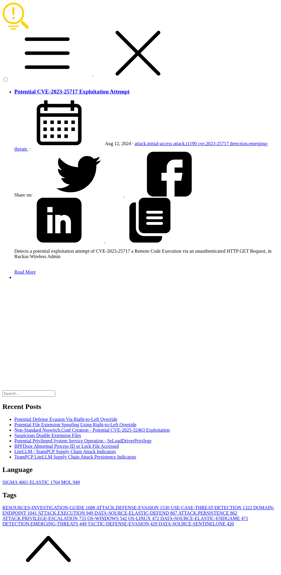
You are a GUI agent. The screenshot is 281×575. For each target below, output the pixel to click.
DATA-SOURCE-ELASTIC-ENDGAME (204, 518)
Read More (25, 272)
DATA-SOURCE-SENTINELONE (196, 523)
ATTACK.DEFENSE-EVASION (133, 507)
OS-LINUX (144, 518)
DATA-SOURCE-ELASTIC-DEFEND (136, 513)
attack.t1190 (185, 143)
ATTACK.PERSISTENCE (207, 513)
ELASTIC (45, 482)
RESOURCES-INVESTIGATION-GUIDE (49, 507)
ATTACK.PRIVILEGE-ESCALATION (44, 518)
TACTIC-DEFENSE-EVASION (123, 523)
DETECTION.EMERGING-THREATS (44, 523)
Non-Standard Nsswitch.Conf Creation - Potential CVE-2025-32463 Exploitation (92, 430)
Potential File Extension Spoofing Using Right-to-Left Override (75, 424)
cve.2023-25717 (214, 143)
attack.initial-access (154, 143)
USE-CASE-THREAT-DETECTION (212, 507)
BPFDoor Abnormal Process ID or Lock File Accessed (66, 446)
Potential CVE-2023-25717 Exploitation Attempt (72, 91)
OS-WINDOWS (107, 518)
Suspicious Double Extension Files (47, 435)
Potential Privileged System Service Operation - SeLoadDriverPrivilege (82, 440)
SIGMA (16, 482)
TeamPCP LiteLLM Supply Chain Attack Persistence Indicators (75, 456)
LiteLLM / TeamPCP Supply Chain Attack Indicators (65, 451)
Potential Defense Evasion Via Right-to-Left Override (65, 419)
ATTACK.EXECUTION (66, 513)
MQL (70, 482)
